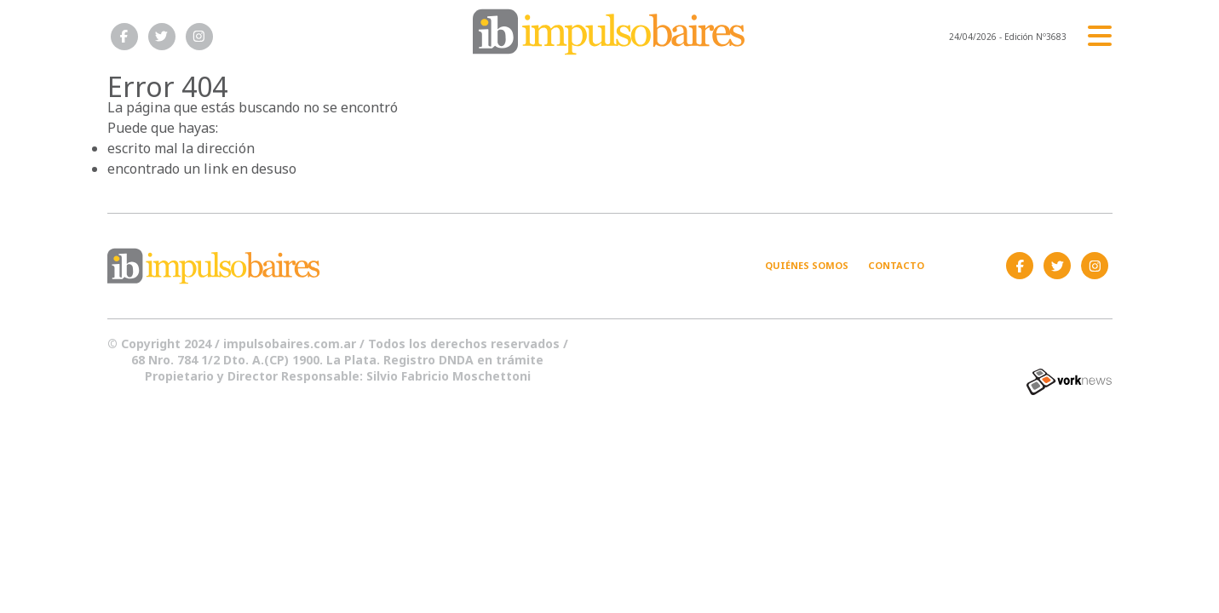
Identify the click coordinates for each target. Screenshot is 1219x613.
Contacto (896, 265)
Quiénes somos (806, 265)
